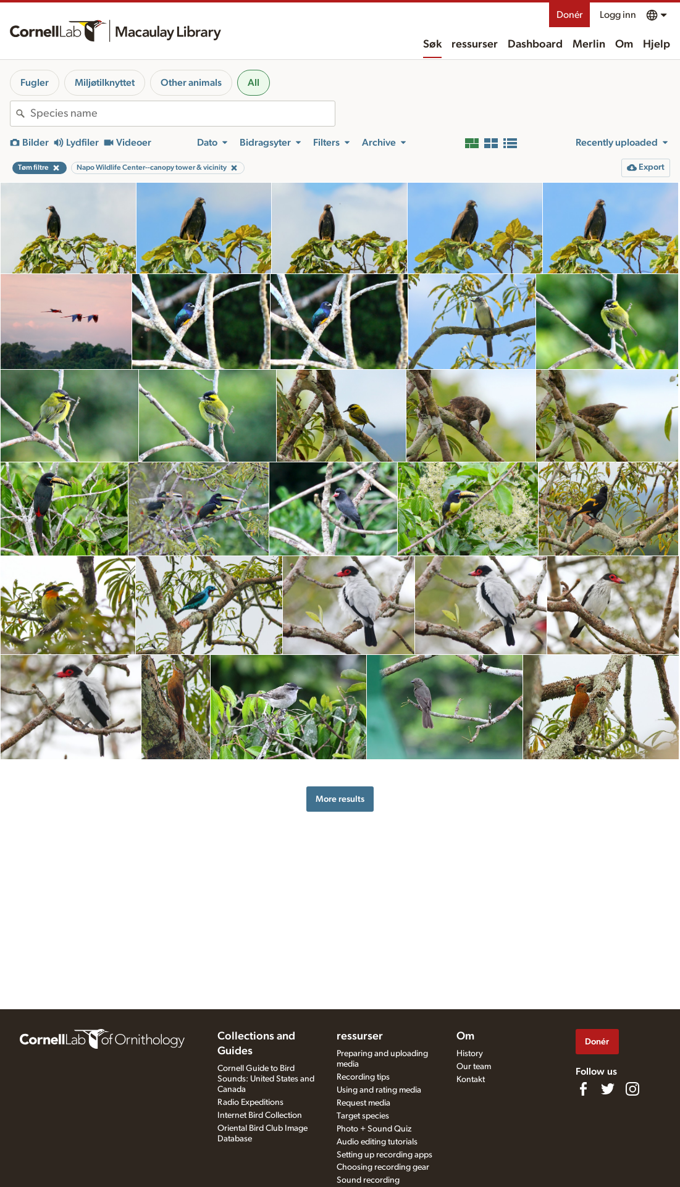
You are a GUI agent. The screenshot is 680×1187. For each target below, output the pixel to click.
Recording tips (363, 1077)
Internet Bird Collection (259, 1115)
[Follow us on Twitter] (607, 1088)
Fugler (34, 83)
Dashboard (535, 44)
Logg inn (618, 15)
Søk (432, 44)
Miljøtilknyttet (105, 83)
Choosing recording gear (383, 1167)
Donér (569, 15)
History (469, 1053)
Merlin (589, 44)
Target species (363, 1116)
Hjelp (656, 44)
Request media (363, 1103)
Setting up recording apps (384, 1155)
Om (624, 44)
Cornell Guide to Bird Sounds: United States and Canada (265, 1079)
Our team (473, 1066)
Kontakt (470, 1079)
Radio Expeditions (250, 1102)
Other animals (191, 83)
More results (340, 799)
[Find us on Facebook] (583, 1088)
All (253, 83)
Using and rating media (379, 1090)
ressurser (474, 44)
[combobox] (182, 113)
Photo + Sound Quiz (374, 1129)
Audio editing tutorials (377, 1142)
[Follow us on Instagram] (632, 1088)
